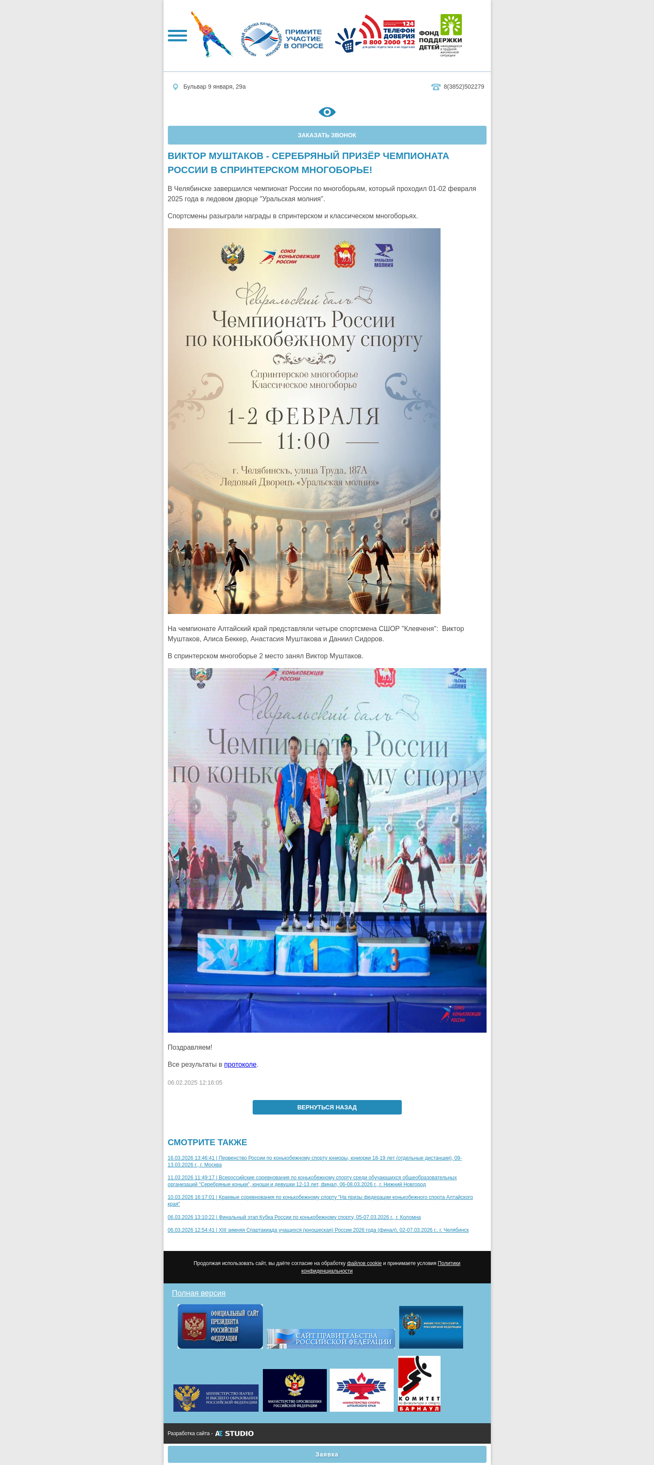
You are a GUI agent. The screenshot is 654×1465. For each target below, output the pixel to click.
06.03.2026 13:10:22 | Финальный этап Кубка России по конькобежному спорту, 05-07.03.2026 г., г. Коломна (294, 1217)
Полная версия (199, 1293)
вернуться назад (327, 1107)
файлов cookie (364, 1263)
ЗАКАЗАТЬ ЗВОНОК (327, 135)
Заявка (326, 1454)
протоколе (240, 1064)
